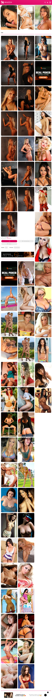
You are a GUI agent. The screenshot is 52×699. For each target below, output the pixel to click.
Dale (6, 247)
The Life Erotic (16, 247)
